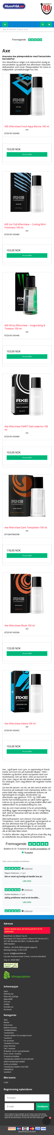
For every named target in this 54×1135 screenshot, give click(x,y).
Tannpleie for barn (11, 1043)
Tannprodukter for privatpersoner (18, 1035)
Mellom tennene (10, 1027)
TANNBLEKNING (10, 1030)
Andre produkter (11, 1064)
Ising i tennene (9, 1046)
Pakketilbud (8, 1069)
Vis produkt (27, 154)
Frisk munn (8, 1025)
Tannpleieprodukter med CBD (16, 1067)
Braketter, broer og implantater (17, 1051)
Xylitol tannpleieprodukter (14, 1061)
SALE (5, 1020)
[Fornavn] (27, 1098)
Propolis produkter (11, 1056)
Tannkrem (8, 1038)
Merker (7, 1022)
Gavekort (7, 1072)
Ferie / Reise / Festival (12, 1053)
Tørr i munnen (9, 1048)
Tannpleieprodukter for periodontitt (18, 1059)
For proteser (9, 1040)
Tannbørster (9, 1033)
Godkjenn (42, 1106)
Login (6, 1082)
